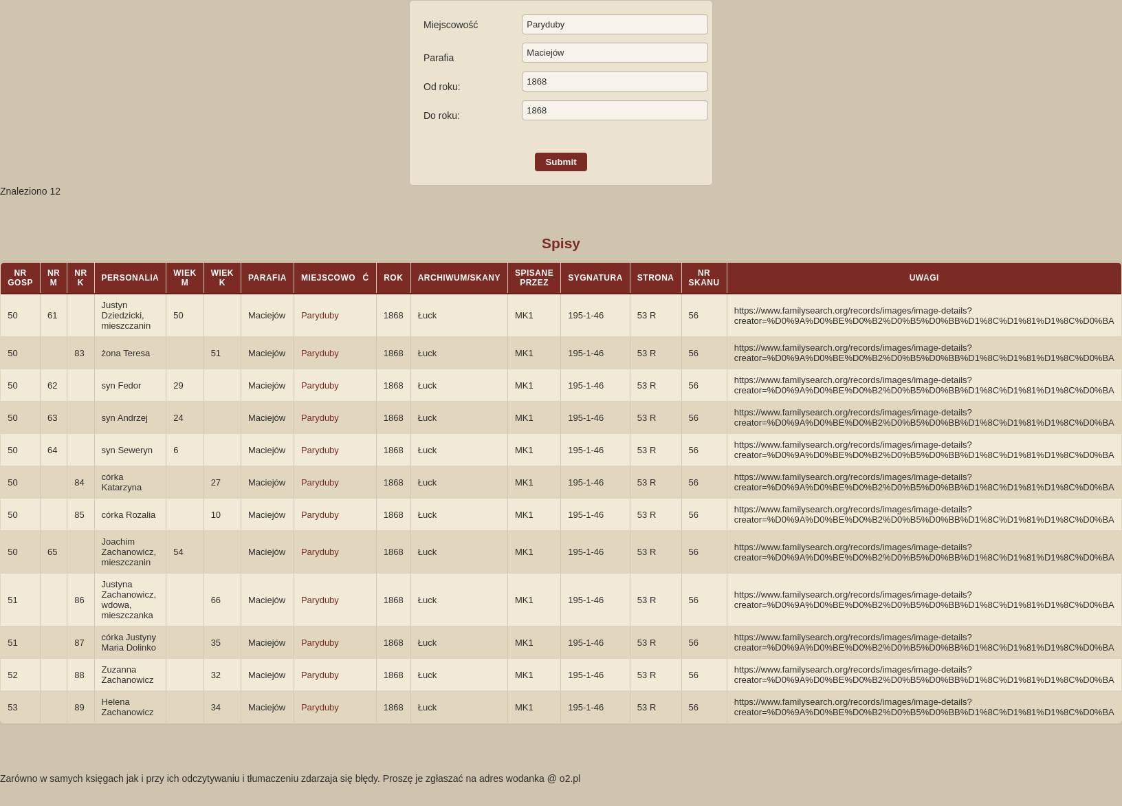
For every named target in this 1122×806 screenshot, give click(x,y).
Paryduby (320, 315)
